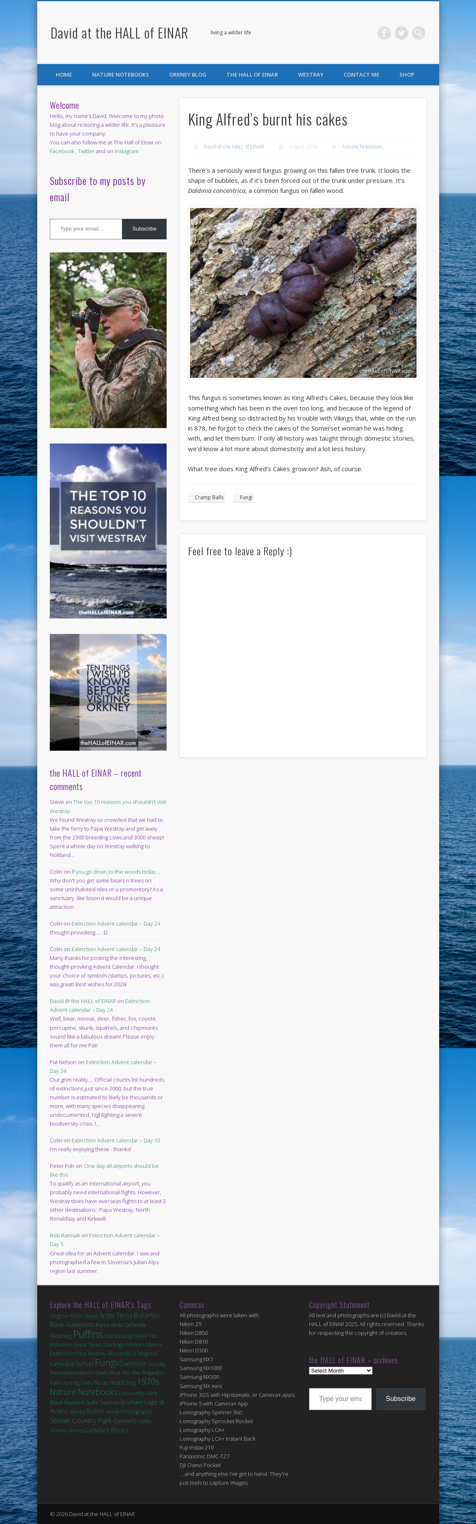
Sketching (61, 1335)
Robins (96, 1411)
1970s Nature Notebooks (104, 1386)
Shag (130, 1382)
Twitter (401, 33)
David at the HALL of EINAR (119, 32)
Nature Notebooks (120, 74)
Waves (77, 1411)
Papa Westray (91, 1353)
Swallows (109, 1402)
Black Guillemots (72, 1325)
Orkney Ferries (67, 1430)
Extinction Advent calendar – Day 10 (116, 1140)
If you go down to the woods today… (116, 871)
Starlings (113, 1344)
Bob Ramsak (65, 1235)
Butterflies (147, 1315)
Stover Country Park (81, 1420)
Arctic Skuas (83, 1315)
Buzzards (119, 1353)
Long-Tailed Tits (139, 1335)
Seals (101, 1372)
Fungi (246, 497)
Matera (154, 1344)
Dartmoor (132, 1363)
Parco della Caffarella (121, 1325)
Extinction (62, 1353)
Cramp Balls (209, 497)
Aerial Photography (129, 1411)
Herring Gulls (77, 1382)
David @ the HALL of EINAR (233, 146)
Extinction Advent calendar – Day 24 (116, 923)
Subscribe (144, 229)
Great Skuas (88, 1344)
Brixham (132, 1402)
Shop (406, 74)
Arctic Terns (115, 1315)
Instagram (127, 151)
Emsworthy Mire (138, 1393)
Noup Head (109, 1382)
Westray (311, 74)
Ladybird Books (106, 1430)
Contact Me (361, 74)
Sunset (84, 1363)
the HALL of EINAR (252, 74)
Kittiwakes (61, 1344)
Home (64, 74)
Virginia (59, 1315)
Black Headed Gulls (74, 1402)
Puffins (88, 1334)
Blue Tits (119, 1372)
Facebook (384, 33)
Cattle (145, 1421)
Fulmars (134, 1344)
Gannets (124, 1421)
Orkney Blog (187, 74)
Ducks (112, 1335)
